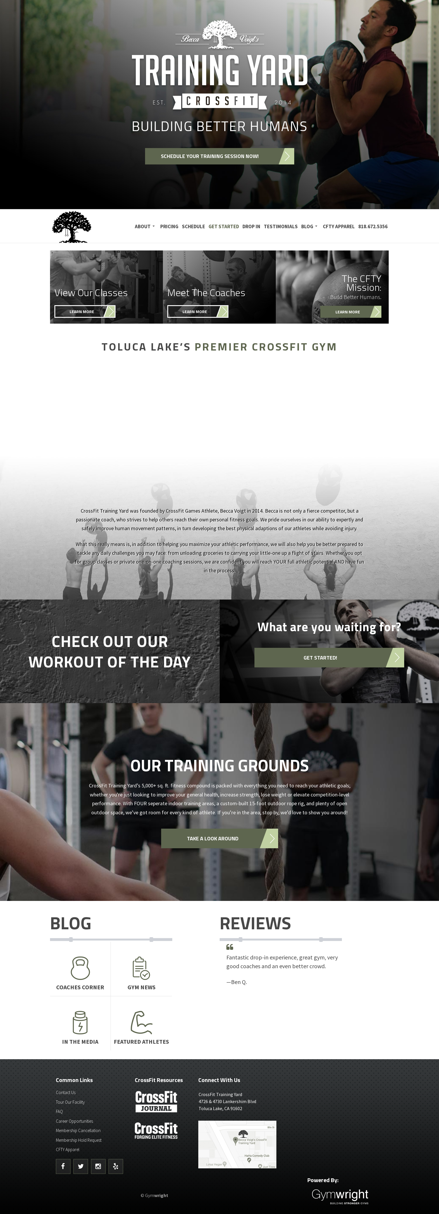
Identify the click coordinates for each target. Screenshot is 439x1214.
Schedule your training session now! (210, 156)
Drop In (251, 226)
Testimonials (281, 226)
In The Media (80, 1028)
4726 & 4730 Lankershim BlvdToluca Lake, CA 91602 (239, 1101)
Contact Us (65, 1092)
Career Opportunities (74, 1121)
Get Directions (239, 1144)
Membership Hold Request (78, 1140)
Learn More (82, 311)
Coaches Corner (80, 974)
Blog (307, 226)
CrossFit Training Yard (86, 226)
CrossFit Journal (157, 1103)
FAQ (59, 1111)
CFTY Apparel (339, 226)
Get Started (224, 226)
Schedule (193, 226)
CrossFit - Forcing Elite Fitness (157, 1130)
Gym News (141, 974)
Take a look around (212, 838)
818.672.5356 (373, 226)
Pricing (169, 226)
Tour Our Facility (70, 1102)
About (143, 226)
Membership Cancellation (78, 1130)
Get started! (320, 658)
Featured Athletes (141, 1028)
